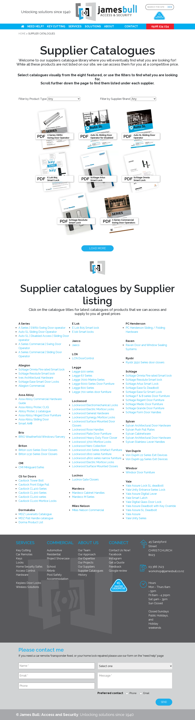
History (82, 574)
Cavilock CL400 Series (33, 488)
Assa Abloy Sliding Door (34, 419)
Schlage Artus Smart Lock (142, 383)
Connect (119, 542)
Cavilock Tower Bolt (31, 480)
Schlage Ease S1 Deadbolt (142, 387)
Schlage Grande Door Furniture (145, 408)
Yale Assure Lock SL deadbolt (145, 485)
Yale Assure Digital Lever (141, 493)
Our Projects (85, 562)
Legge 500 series (83, 371)
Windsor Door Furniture (140, 472)
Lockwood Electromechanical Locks (95, 405)
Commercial (60, 542)
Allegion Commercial (32, 385)
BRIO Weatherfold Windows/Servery (42, 436)
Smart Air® (25, 423)
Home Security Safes (29, 566)
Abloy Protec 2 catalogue (35, 411)
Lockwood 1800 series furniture (91, 454)
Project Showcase (58, 558)
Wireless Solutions (27, 587)
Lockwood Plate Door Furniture (91, 433)
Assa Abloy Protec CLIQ (34, 407)
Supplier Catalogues (90, 570)
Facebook (115, 554)
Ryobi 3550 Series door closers (145, 362)
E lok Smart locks (83, 331)
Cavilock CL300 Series (33, 492)
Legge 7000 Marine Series (88, 379)
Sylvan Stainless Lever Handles (145, 441)
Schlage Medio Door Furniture (144, 404)
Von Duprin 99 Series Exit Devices (147, 459)
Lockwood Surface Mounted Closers (95, 466)
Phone (132, 693)
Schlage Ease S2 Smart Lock (144, 392)
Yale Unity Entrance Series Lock (145, 489)
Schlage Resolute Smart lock (37, 373)
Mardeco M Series (83, 496)
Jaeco (75, 345)
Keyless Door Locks (28, 583)
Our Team (84, 550)
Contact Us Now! (119, 550)
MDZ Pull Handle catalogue (36, 518)
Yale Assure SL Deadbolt (141, 510)
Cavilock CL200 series (32, 496)
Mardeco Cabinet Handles (88, 492)
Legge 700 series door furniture (91, 392)
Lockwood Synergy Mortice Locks (93, 417)
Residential (54, 554)
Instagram (115, 558)
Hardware (22, 574)
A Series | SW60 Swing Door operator (42, 327)
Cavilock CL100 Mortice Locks (38, 501)
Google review (118, 570)
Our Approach (87, 554)
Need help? (35, 26)
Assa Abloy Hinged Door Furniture (40, 415)
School (51, 566)
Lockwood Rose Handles (88, 429)
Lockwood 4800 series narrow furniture (96, 458)
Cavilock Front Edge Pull (34, 484)
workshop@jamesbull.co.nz (166, 571)
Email (146, 693)
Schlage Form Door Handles (143, 412)
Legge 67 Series (82, 375)
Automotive (54, 550)
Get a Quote (116, 562)
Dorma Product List (31, 522)
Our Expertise (86, 558)
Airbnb (51, 570)
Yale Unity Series (136, 518)
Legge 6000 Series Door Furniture (93, 383)
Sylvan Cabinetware (138, 433)
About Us (88, 542)
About (109, 26)
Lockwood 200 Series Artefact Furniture (97, 450)
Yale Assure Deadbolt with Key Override (151, 506)
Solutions (93, 26)
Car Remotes (24, 554)
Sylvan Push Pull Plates (140, 429)
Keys (19, 558)
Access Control (25, 570)
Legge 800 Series (83, 387)
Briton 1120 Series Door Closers (38, 450)
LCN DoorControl (83, 358)
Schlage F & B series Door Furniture (148, 396)
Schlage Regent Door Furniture (145, 400)
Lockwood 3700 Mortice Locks (91, 441)
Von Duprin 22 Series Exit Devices (146, 455)
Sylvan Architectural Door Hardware (148, 425)
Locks (20, 562)
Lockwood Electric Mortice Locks (93, 409)
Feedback (115, 566)
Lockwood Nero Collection (89, 446)
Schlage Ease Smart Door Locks (39, 381)
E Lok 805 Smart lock (85, 327)
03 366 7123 (156, 566)
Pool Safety (54, 574)
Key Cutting (56, 26)
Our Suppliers (86, 566)
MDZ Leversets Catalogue (35, 514)
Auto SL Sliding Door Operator (38, 331)
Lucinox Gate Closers (85, 479)
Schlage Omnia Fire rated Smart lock (42, 369)
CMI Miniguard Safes (31, 467)
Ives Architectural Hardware (36, 377)
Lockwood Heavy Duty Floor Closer (94, 437)
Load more (97, 248)
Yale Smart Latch (136, 497)
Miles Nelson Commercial (88, 510)
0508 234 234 (160, 26)
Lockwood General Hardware (90, 413)
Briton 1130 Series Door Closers (38, 454)
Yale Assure (133, 514)
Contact (131, 26)
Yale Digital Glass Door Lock (143, 502)
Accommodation (57, 578)
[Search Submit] (170, 7)
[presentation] (44, 700)
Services (75, 26)
